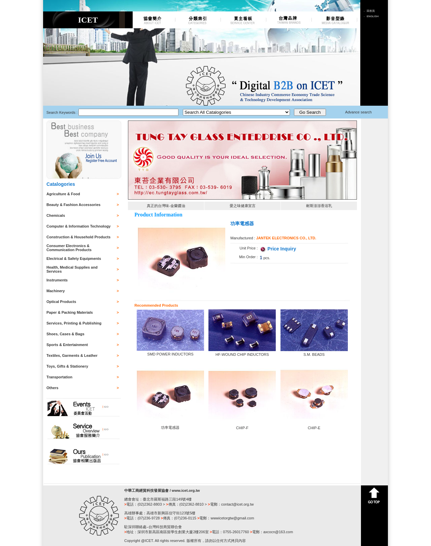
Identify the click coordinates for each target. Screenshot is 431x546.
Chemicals (55, 215)
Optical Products (61, 302)
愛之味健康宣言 (243, 206)
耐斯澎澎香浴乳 (319, 206)
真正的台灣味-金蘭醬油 (166, 206)
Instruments (57, 280)
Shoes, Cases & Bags (65, 334)
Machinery (55, 291)
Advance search (358, 112)
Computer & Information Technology (78, 226)
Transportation (59, 377)
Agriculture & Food (63, 194)
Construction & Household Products (78, 237)
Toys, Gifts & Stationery (67, 366)
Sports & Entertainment (67, 345)
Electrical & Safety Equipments (73, 259)
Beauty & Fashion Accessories (73, 205)
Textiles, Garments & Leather (71, 355)
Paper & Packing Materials (69, 312)
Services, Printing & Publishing (73, 323)
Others (52, 388)
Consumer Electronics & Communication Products (69, 248)
